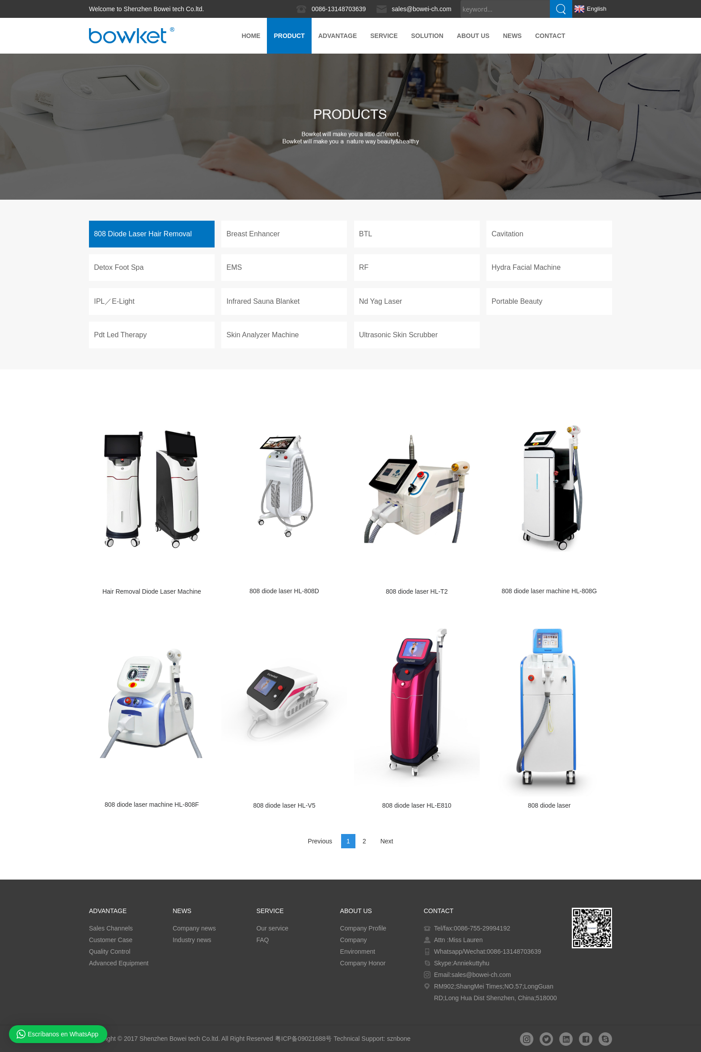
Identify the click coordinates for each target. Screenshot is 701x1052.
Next (386, 841)
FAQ (262, 939)
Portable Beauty (516, 301)
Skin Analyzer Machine (263, 335)
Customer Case (110, 939)
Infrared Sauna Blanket (263, 301)
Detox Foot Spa (119, 267)
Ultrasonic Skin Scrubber (398, 335)
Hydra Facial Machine (526, 267)
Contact (550, 35)
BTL (365, 234)
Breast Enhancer (253, 234)
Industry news (192, 939)
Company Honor (363, 963)
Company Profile (363, 928)
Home (250, 35)
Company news (194, 928)
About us (473, 35)
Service (383, 35)
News (512, 35)
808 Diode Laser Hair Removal (143, 234)
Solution (427, 35)
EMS (234, 267)
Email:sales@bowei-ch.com (472, 974)
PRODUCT (289, 35)
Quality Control (110, 951)
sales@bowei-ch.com (421, 9)
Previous (320, 841)
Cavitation (507, 234)
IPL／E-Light (114, 301)
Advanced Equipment (118, 963)
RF (363, 267)
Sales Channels (111, 928)
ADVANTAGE (337, 35)
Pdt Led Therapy (120, 335)
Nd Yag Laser (380, 301)
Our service (272, 928)
